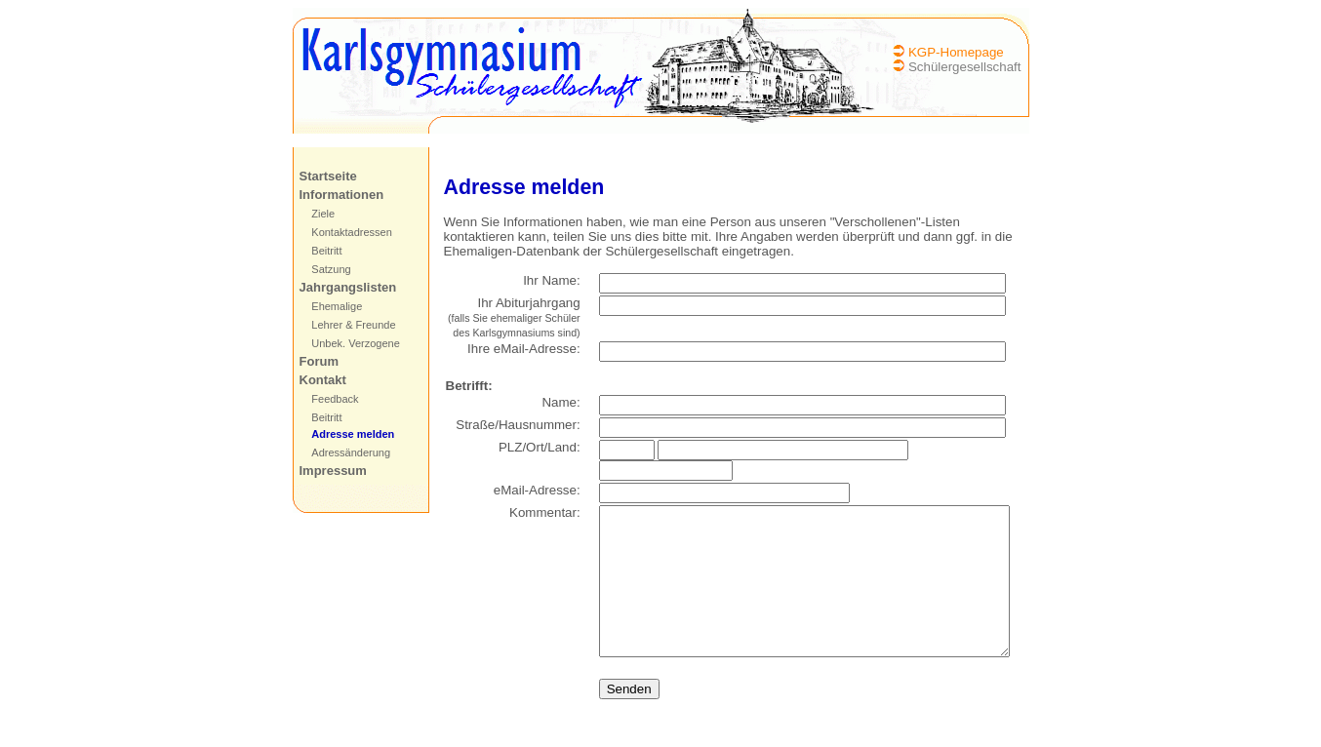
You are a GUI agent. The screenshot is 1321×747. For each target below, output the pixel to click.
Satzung (319, 269)
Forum (306, 361)
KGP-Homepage (968, 52)
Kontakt (310, 380)
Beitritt (315, 250)
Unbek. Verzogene (344, 343)
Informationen (329, 194)
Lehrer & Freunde (341, 325)
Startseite (315, 176)
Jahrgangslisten (335, 287)
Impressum (320, 470)
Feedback (323, 399)
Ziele (311, 213)
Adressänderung (339, 452)
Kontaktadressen (340, 232)
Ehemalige (325, 306)
